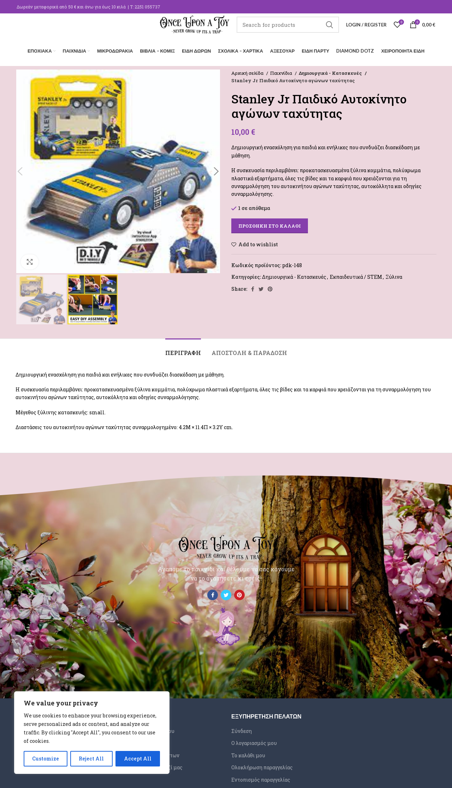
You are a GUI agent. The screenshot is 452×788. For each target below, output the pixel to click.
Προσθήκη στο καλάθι (269, 224)
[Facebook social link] (252, 287)
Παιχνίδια (281, 71)
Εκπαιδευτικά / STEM (356, 275)
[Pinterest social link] (270, 287)
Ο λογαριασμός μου (254, 741)
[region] (92, 732)
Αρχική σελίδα (247, 71)
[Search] (288, 30)
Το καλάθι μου (248, 753)
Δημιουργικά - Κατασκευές (329, 71)
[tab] (183, 347)
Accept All (137, 758)
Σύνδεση (241, 729)
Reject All (91, 758)
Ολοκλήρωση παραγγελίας (262, 765)
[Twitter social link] (261, 287)
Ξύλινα (394, 275)
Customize (45, 758)
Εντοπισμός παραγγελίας (260, 778)
